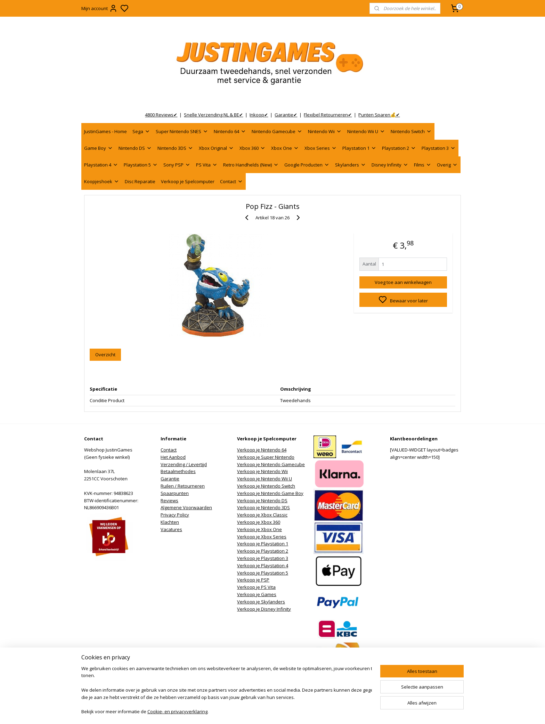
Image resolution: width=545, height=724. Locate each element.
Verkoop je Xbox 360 (258, 522)
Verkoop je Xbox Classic (262, 515)
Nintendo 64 (230, 131)
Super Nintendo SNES (182, 131)
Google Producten (307, 165)
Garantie (170, 478)
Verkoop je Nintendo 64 (261, 450)
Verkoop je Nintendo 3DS (263, 507)
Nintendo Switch (411, 131)
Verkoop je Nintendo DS (262, 500)
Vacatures (171, 529)
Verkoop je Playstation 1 (262, 543)
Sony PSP (176, 165)
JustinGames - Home (105, 131)
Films (422, 165)
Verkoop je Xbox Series (261, 537)
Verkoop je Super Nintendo (265, 457)
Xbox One (285, 148)
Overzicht (105, 354)
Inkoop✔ (259, 115)
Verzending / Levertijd (184, 464)
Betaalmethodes (178, 471)
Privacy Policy (175, 515)
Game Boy (98, 148)
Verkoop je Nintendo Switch (266, 486)
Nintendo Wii (325, 131)
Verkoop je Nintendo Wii (262, 471)
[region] (226, 691)
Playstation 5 (141, 165)
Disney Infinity (390, 165)
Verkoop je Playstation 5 (262, 573)
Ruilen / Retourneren (183, 486)
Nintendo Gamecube (277, 131)
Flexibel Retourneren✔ (328, 115)
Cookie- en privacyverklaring (177, 712)
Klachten (170, 522)
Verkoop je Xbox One (259, 529)
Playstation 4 (101, 165)
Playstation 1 (359, 148)
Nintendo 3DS (175, 148)
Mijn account (99, 8)
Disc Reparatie (140, 181)
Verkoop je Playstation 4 (262, 565)
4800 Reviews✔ (161, 115)
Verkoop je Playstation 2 (262, 551)
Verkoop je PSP (253, 580)
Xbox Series (320, 148)
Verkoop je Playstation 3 (262, 558)
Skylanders (350, 165)
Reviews (169, 500)
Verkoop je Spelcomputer (187, 181)
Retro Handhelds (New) (251, 165)
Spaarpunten (175, 493)
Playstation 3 (439, 148)
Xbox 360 (252, 148)
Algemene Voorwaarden (186, 507)
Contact (231, 181)
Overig (447, 165)
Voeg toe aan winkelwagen (403, 282)
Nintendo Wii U (366, 131)
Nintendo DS (135, 148)
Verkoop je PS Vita (256, 587)
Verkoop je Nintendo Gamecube (271, 464)
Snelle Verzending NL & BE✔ (213, 115)
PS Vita (207, 165)
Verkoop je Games (256, 594)
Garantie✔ (286, 115)
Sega (141, 131)
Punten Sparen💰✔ (379, 115)
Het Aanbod (173, 457)
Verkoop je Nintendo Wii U (264, 478)
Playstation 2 (399, 148)
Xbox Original (216, 148)
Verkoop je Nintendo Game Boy (270, 493)
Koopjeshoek (101, 181)
